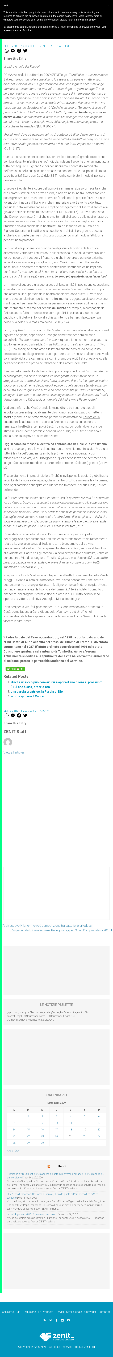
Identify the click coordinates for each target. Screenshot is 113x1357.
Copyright (90, 1312)
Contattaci (104, 1312)
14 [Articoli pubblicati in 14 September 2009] (14, 1129)
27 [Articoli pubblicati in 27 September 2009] (99, 1136)
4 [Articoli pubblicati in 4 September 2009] (70, 1116)
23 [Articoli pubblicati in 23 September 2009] (42, 1136)
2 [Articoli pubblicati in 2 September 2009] (42, 1116)
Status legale (74, 1312)
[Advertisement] (56, 897)
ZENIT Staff (48, 46)
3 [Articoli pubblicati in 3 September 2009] (56, 1116)
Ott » (17, 1150)
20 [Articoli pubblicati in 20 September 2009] (99, 1129)
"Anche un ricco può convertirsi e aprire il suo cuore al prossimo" (56, 682)
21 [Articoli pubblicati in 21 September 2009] (14, 1136)
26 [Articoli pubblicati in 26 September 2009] (84, 1136)
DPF (19, 1312)
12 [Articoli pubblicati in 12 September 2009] (84, 1123)
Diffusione (30, 1312)
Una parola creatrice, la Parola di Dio (36, 691)
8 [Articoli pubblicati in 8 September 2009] (28, 1123)
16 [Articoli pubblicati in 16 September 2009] (42, 1129)
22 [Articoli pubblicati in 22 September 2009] (28, 1136)
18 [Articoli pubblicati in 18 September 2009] (70, 1129)
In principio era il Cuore (27, 696)
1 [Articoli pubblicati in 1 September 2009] (28, 1116)
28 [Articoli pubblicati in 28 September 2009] (14, 1142)
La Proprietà (45, 1312)
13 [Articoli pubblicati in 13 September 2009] (99, 1123)
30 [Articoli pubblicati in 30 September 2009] (42, 1142)
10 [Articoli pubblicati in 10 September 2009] (56, 1123)
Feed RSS (58, 1166)
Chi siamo (8, 1312)
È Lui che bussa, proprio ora (30, 687)
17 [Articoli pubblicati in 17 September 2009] (56, 1129)
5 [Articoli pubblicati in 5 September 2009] (84, 1116)
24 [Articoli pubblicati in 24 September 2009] (56, 1136)
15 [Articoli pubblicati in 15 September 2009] (28, 1129)
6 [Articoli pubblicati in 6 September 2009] (99, 1116)
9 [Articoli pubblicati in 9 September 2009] (42, 1123)
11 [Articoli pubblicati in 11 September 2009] (70, 1123)
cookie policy (88, 19)
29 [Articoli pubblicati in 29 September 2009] (28, 1142)
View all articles (14, 752)
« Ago (10, 1150)
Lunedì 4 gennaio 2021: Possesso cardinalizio (32, 1214)
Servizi (60, 1312)
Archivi (64, 46)
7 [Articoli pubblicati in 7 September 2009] (14, 1123)
